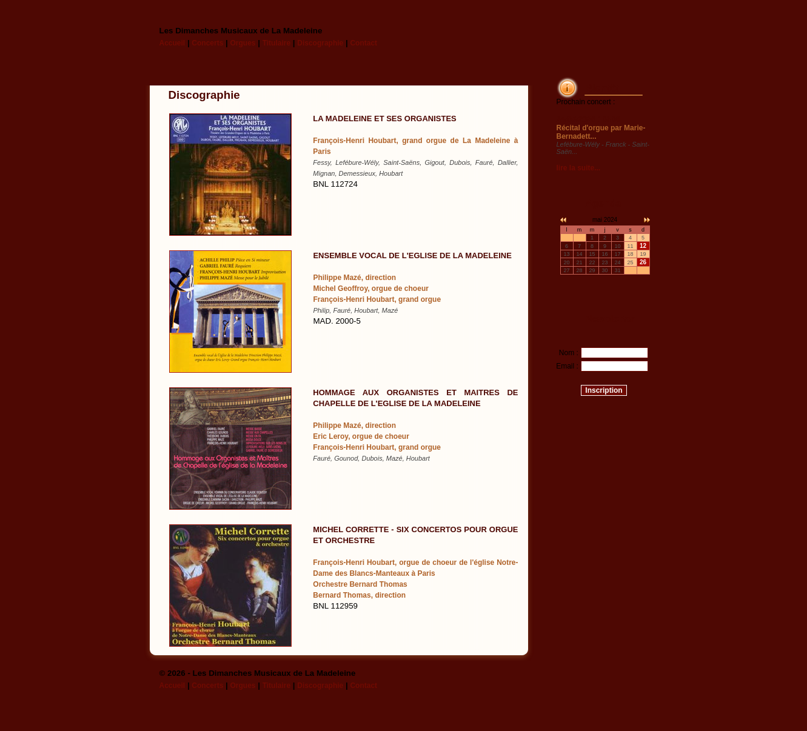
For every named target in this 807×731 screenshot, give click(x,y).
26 (643, 262)
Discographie (320, 43)
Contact (363, 43)
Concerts (207, 43)
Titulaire (276, 43)
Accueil (172, 43)
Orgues (242, 43)
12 (643, 245)
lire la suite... (579, 168)
